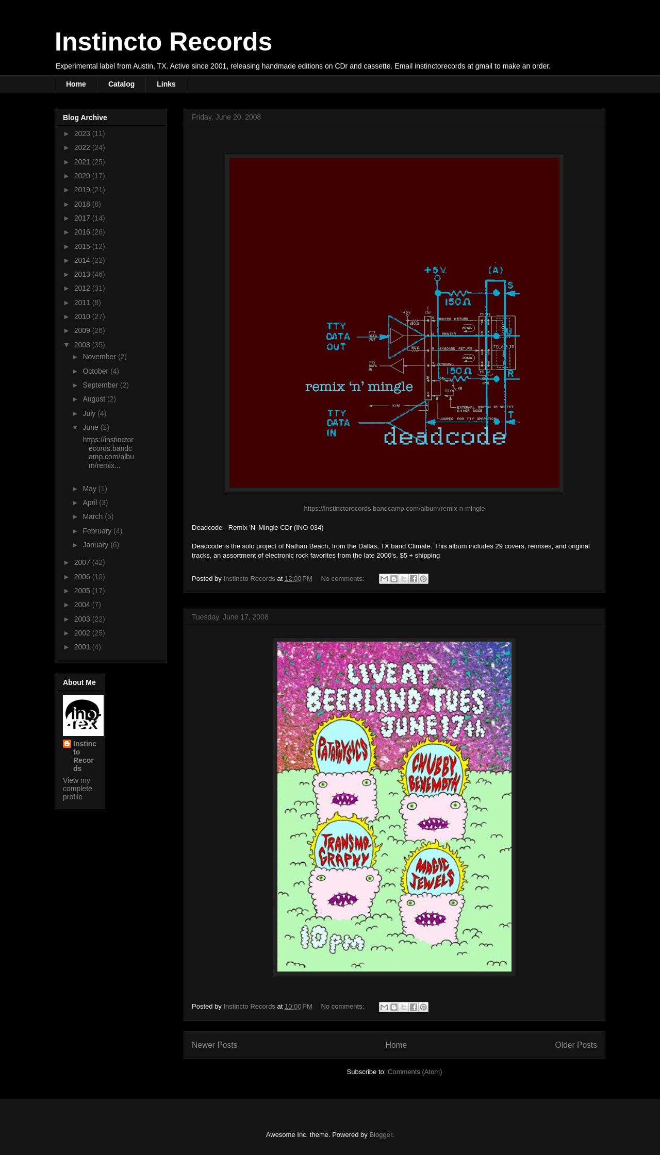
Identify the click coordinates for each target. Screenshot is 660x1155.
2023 (83, 133)
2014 (83, 260)
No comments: (343, 578)
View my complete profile (77, 788)
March (93, 516)
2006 (83, 577)
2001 (83, 647)
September (101, 385)
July (89, 413)
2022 (83, 147)
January (96, 545)
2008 (83, 345)
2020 (83, 176)
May (90, 488)
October (96, 371)
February (97, 531)
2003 (83, 619)
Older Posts (576, 1045)
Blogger (380, 1135)
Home (76, 84)
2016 (83, 232)
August (94, 399)
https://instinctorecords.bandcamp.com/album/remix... (107, 453)
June (91, 427)
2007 (83, 562)
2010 (83, 316)
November (100, 357)
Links (166, 84)
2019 (83, 190)
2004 (83, 604)
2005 (83, 591)
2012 (83, 288)
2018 (83, 204)
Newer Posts (214, 1045)
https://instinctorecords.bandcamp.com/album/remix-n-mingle (394, 508)
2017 (83, 218)
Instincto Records (163, 41)
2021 (83, 162)
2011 (83, 302)
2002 (83, 633)
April (90, 502)
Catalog (121, 84)
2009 (83, 330)
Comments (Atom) (415, 1072)
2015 (83, 246)
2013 (83, 274)
